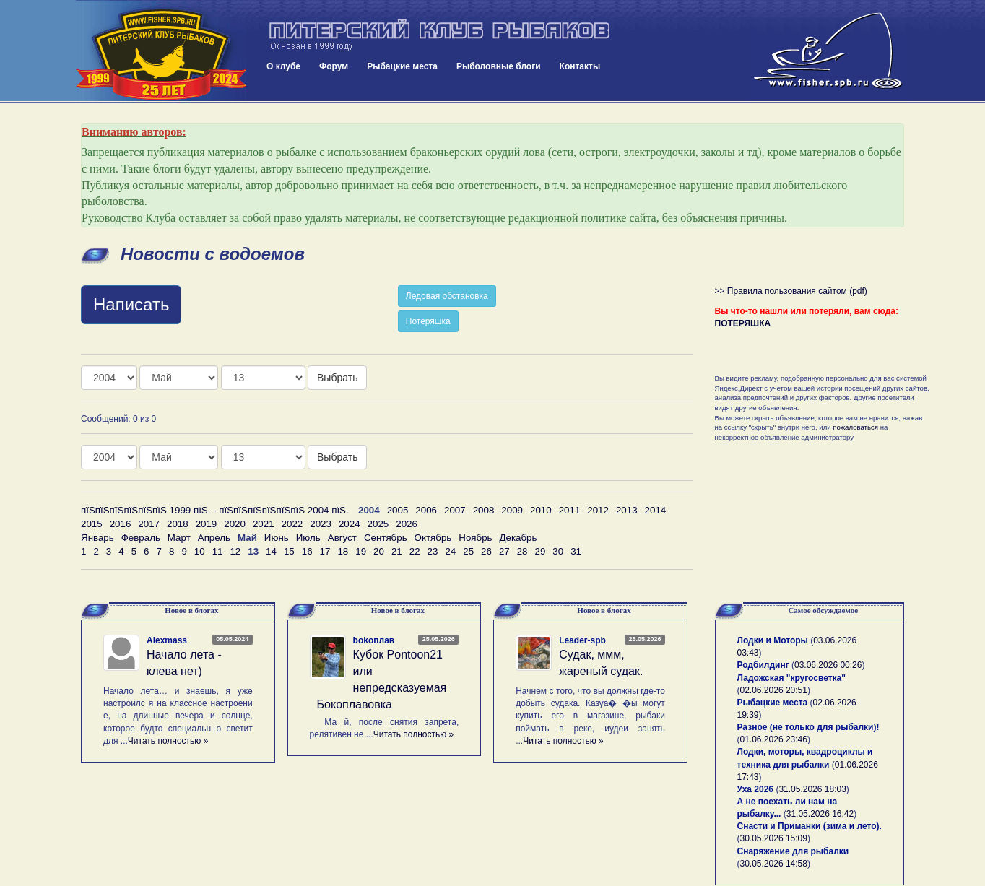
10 (199, 551)
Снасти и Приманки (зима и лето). (809, 826)
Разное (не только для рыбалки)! (808, 727)
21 (396, 551)
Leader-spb (582, 640)
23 (433, 551)
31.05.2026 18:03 (812, 789)
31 (575, 551)
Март (179, 537)
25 (468, 551)
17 (325, 551)
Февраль (140, 537)
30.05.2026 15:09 (773, 838)
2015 (92, 523)
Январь (97, 537)
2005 (398, 510)
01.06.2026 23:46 (773, 739)
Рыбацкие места (402, 66)
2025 (378, 523)
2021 (263, 523)
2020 (235, 523)
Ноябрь (475, 537)
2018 (177, 523)
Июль (308, 537)
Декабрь (518, 537)
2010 (541, 510)
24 (450, 551)
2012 (598, 510)
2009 (512, 510)
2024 (349, 523)
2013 (627, 510)
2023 (320, 523)
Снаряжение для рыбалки (793, 851)
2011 (570, 510)
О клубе (283, 66)
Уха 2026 (755, 789)
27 (504, 551)
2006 (426, 510)
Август (342, 537)
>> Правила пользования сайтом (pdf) (791, 291)
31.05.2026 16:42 (820, 814)
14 (271, 551)
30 (557, 551)
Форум (333, 66)
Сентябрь (385, 537)
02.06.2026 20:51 (773, 690)
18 (342, 551)
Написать (131, 304)
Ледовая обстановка (447, 296)
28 (522, 551)
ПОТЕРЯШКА (743, 323)
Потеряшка (428, 321)
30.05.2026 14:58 (773, 864)
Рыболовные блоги (498, 66)
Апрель (214, 537)
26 (486, 551)
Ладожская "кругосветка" (791, 678)
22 (414, 551)
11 (217, 551)
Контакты (580, 66)
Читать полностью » (168, 741)
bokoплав (374, 640)
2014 (656, 510)
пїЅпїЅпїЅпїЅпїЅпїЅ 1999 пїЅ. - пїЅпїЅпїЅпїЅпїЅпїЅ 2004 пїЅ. (215, 510)
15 (289, 551)
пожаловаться (855, 427)
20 (378, 551)
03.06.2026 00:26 (828, 665)
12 (235, 551)
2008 (484, 510)
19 (360, 551)
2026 (406, 523)
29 (540, 551)
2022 (292, 523)
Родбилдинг (763, 665)
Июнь (276, 537)
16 (307, 551)
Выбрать (337, 377)
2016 (120, 523)
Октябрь (433, 537)
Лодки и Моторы (772, 640)
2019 (206, 523)
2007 (455, 510)
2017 (149, 523)
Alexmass (167, 640)
